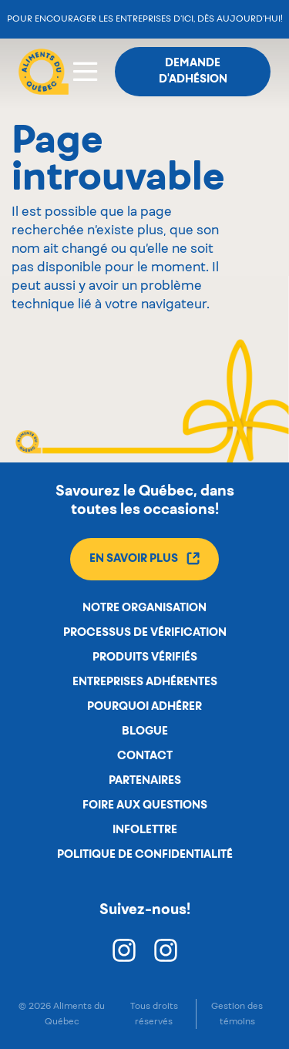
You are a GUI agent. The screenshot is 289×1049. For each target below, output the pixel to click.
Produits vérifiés (144, 657)
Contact (145, 756)
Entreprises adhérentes (144, 682)
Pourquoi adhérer (144, 706)
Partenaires (145, 780)
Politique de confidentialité (145, 854)
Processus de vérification (145, 632)
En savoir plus (144, 558)
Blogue (145, 731)
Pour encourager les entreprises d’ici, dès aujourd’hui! (145, 19)
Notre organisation (144, 608)
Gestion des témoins (237, 1013)
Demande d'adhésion (193, 71)
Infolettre (145, 830)
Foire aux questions (144, 805)
